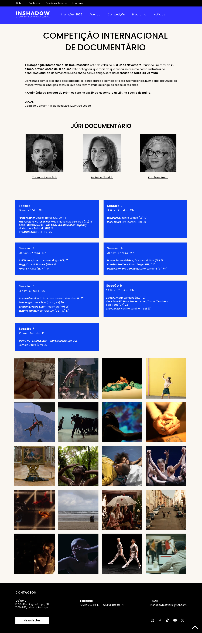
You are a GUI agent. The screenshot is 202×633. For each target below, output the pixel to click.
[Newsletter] (32, 620)
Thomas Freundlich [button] (44, 177)
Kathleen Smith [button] (158, 177)
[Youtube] (175, 620)
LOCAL (29, 101)
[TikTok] (167, 620)
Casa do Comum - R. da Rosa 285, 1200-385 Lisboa (58, 105)
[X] (182, 620)
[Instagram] (152, 620)
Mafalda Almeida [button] (102, 177)
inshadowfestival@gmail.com (168, 605)
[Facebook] (160, 620)
